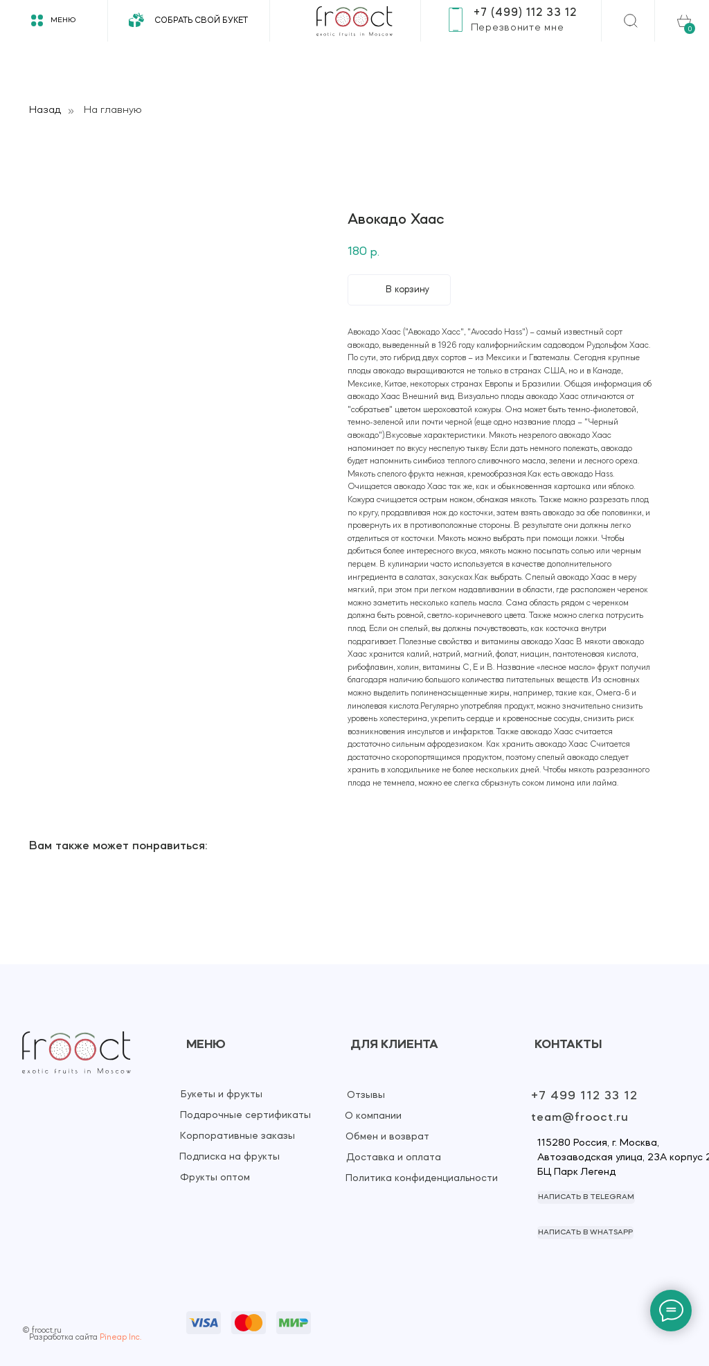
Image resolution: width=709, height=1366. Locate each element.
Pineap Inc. (120, 1337)
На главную (113, 110)
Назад (45, 110)
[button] (517, 28)
